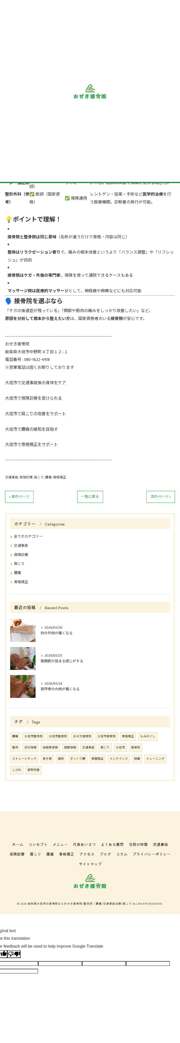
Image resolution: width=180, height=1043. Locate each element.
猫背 (61, 758)
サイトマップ (90, 863)
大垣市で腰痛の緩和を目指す (31, 429)
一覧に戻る (90, 497)
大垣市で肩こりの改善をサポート (35, 413)
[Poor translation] (14, 954)
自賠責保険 (50, 747)
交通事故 (11, 477)
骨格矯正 (59, 477)
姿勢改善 (33, 770)
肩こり (39, 477)
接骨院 (135, 747)
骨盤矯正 (97, 758)
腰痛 (48, 477)
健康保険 (70, 747)
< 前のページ (19, 497)
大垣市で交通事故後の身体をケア (35, 382)
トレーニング (155, 758)
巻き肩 (47, 758)
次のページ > (161, 497)
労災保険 (30, 747)
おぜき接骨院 (82, 736)
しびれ (16, 770)
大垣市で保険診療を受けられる (33, 398)
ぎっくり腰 (77, 758)
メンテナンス (119, 758)
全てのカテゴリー (28, 536)
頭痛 (137, 758)
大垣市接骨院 (106, 736)
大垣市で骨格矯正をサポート (31, 444)
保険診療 (26, 477)
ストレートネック (24, 758)
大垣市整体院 (33, 736)
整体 (15, 747)
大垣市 (120, 747)
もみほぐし (147, 736)
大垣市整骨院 (58, 736)
